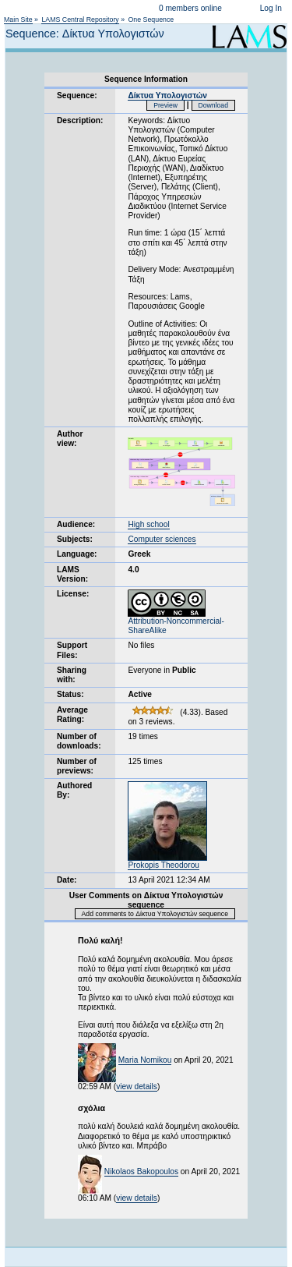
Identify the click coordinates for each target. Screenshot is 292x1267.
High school (148, 524)
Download (214, 105)
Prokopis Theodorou (163, 865)
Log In (271, 8)
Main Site (18, 19)
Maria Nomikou (145, 1060)
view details (136, 1086)
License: (73, 593)
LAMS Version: (72, 574)
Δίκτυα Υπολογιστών (167, 95)
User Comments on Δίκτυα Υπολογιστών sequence (146, 900)
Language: (77, 554)
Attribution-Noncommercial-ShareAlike (175, 622)
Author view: (70, 439)
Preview (165, 105)
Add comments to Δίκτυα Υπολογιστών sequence (155, 914)
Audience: (76, 524)
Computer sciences (161, 539)
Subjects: (75, 539)
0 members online (190, 8)
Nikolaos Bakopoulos (141, 1171)
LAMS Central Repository (79, 19)
